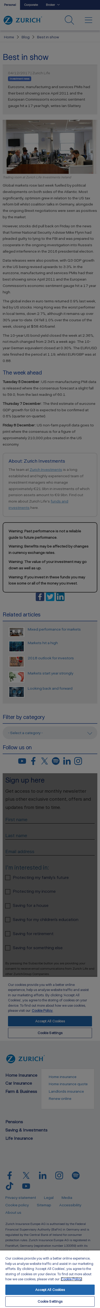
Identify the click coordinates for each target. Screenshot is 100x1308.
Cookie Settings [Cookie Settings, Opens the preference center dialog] (50, 1301)
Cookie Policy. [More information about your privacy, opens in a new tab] (71, 1279)
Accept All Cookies (50, 1290)
